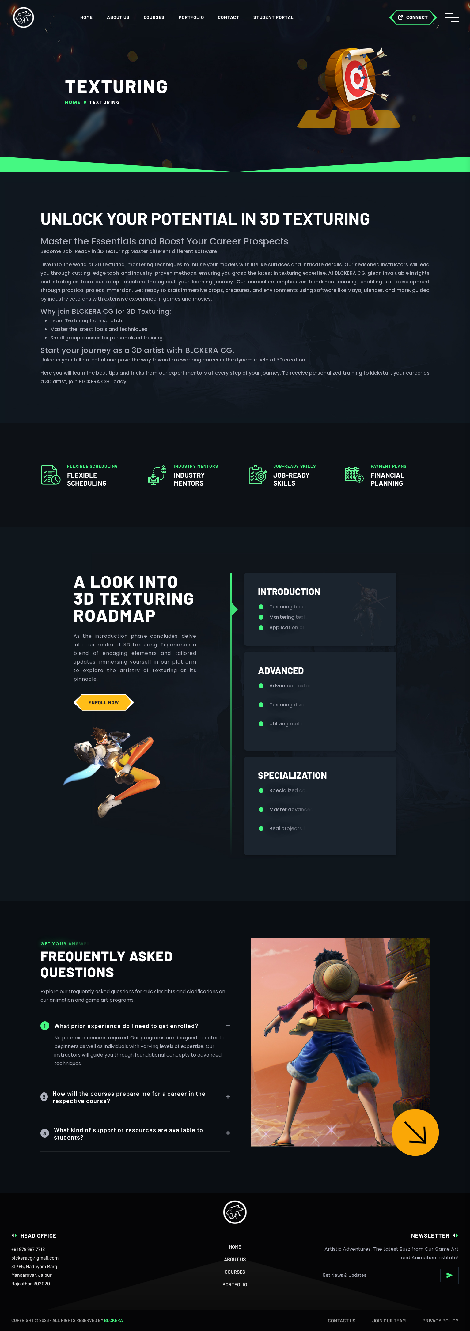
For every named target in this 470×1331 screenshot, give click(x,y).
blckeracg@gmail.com (35, 1258)
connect (413, 17)
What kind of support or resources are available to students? (121, 1133)
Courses (235, 1272)
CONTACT (228, 17)
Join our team (389, 1320)
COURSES (154, 17)
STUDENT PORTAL (273, 17)
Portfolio (191, 17)
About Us (235, 1259)
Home (86, 17)
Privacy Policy (441, 1320)
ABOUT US (118, 17)
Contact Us (341, 1320)
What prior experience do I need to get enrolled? (119, 1025)
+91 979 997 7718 (28, 1249)
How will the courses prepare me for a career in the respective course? (123, 1097)
